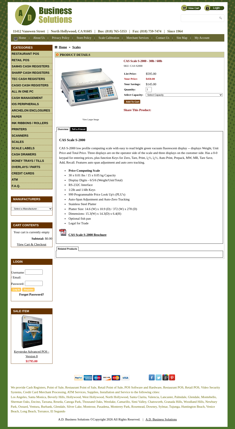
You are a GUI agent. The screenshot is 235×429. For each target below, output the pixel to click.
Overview (63, 129)
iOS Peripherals (25, 104)
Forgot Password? (31, 294)
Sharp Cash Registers (31, 72)
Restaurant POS (25, 53)
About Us (39, 37)
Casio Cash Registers (30, 85)
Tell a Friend (78, 129)
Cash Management (27, 98)
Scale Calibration (109, 37)
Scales (18, 141)
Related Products (67, 249)
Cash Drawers (24, 154)
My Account (202, 37)
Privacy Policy (60, 37)
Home (20, 38)
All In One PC (23, 91)
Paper (17, 116)
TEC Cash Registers (28, 79)
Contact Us (162, 37)
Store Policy (84, 37)
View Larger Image (90, 119)
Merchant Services (137, 37)
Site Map (182, 37)
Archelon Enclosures (31, 110)
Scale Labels (23, 148)
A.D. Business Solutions (161, 419)
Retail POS (20, 60)
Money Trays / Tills (28, 160)
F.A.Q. (16, 186)
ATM (15, 179)
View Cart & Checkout (31, 244)
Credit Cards (23, 173)
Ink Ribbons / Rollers (30, 123)
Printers (19, 129)
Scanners (20, 135)
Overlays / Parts (26, 167)
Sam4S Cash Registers (31, 66)
